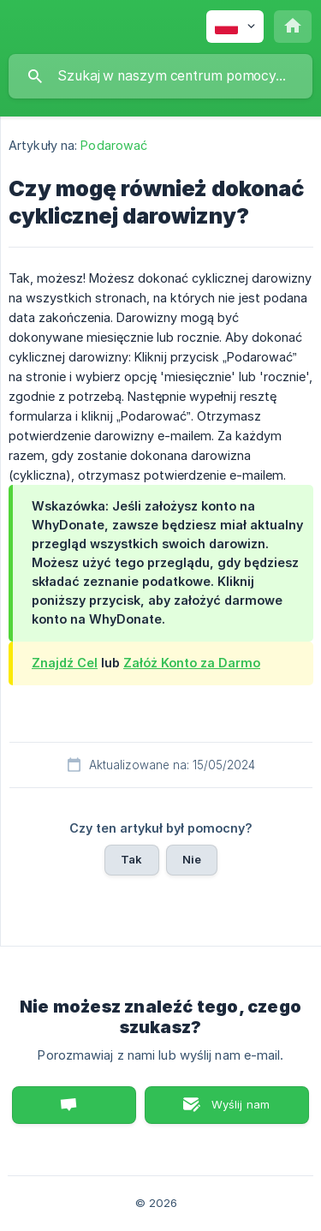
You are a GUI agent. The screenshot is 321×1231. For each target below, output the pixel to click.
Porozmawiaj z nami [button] (74, 1105)
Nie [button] (191, 859)
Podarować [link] (113, 145)
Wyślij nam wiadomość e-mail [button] (226, 1110)
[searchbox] (160, 76)
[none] (235, 26)
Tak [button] (131, 859)
